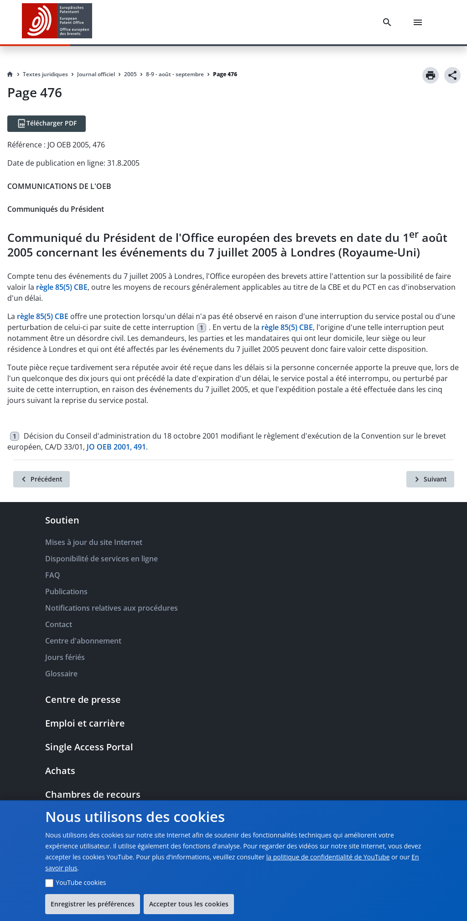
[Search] (389, 22)
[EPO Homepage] (57, 22)
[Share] (452, 75)
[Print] (430, 75)
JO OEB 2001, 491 (116, 447)
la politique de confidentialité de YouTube (328, 857)
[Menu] (419, 22)
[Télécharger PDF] (46, 123)
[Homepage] (10, 74)
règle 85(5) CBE (62, 287)
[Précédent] (41, 479)
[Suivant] (430, 479)
